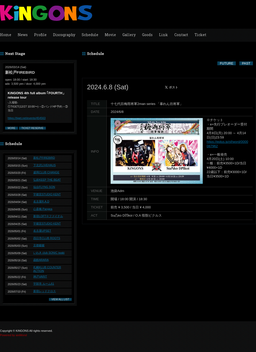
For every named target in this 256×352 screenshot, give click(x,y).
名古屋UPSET (42, 230)
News (23, 34)
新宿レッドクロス (44, 291)
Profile (40, 34)
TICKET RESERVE (33, 128)
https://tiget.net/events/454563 (27, 118)
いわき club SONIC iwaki (49, 252)
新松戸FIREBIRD (44, 157)
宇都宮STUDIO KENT (47, 194)
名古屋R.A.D (41, 201)
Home (5, 34)
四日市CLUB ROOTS (46, 238)
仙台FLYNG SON (44, 186)
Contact (181, 34)
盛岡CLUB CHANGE (46, 172)
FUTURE (226, 63)
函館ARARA (41, 259)
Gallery (129, 34)
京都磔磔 (39, 245)
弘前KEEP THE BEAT (47, 179)
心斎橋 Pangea (42, 208)
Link (163, 34)
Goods (147, 34)
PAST (246, 63)
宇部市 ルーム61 (43, 283)
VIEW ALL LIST (60, 299)
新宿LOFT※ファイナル (48, 216)
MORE (11, 128)
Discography (64, 34)
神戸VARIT (40, 276)
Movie (110, 34)
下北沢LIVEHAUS (44, 165)
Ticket (200, 34)
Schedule (90, 34)
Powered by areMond (13, 335)
